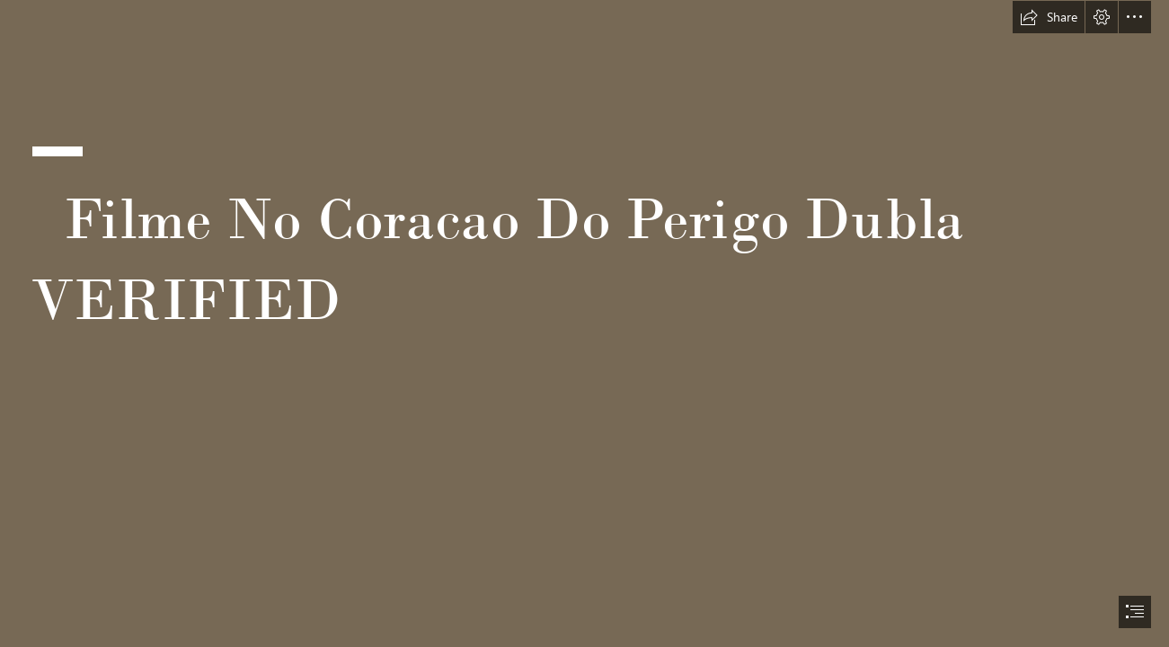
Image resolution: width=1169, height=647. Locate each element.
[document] (584, 323)
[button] (1049, 17)
